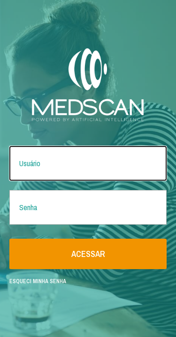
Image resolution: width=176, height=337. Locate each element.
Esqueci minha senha (37, 281)
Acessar (88, 254)
